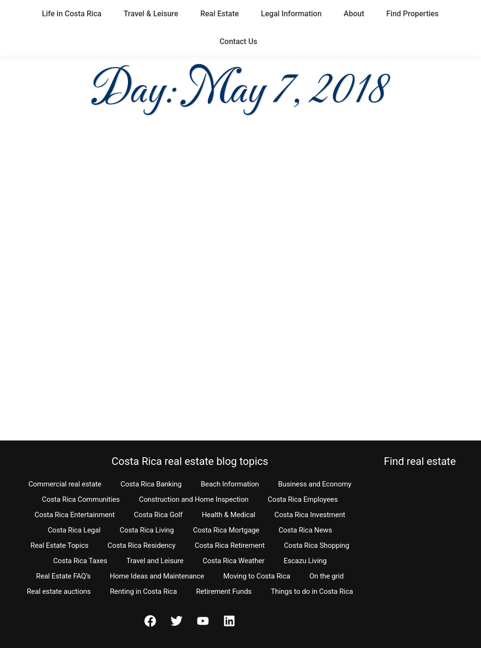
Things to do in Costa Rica (312, 591)
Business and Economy (315, 484)
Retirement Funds (224, 591)
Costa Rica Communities (81, 499)
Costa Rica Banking (151, 484)
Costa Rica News (305, 530)
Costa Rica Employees (303, 499)
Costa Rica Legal (74, 530)
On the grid (326, 576)
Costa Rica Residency (142, 545)
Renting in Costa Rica (143, 591)
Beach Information (230, 484)
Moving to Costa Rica (256, 576)
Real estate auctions (59, 591)
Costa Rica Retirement (229, 545)
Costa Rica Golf (158, 514)
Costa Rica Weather (233, 560)
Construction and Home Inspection (194, 499)
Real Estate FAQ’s (63, 576)
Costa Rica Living (147, 530)
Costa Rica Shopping (317, 545)
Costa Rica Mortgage (226, 530)
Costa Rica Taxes (80, 560)
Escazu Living (305, 560)
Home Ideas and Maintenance (157, 576)
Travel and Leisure (154, 560)
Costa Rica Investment (310, 514)
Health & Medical (228, 514)
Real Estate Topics (60, 545)
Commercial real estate (64, 484)
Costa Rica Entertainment (74, 514)
